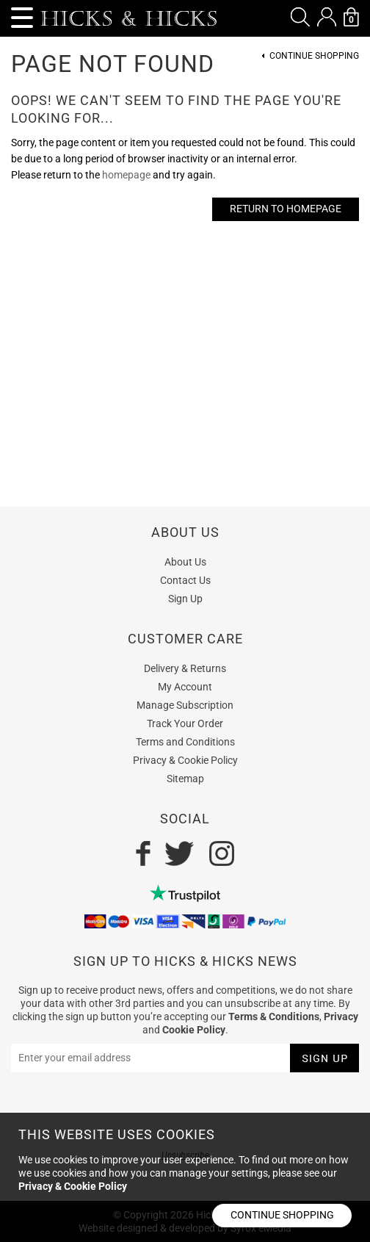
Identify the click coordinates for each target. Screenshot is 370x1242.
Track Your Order (185, 723)
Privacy (341, 1016)
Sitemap (185, 778)
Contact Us (185, 580)
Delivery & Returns (185, 668)
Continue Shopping (314, 56)
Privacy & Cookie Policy (185, 760)
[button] (300, 16)
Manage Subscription (185, 705)
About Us (185, 562)
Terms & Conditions (273, 1016)
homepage (126, 175)
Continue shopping (282, 1215)
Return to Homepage (285, 208)
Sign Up (185, 598)
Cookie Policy (193, 1030)
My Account (185, 687)
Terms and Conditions (185, 742)
